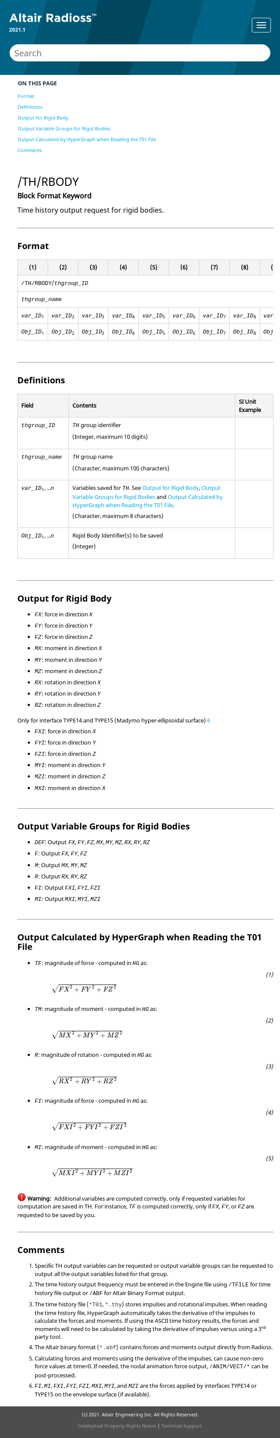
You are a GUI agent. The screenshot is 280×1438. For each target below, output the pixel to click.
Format (26, 96)
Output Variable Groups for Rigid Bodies (64, 128)
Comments (30, 150)
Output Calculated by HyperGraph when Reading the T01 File (87, 139)
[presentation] (84, 989)
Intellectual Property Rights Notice (117, 1425)
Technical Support (181, 1425)
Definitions (30, 107)
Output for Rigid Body (43, 117)
